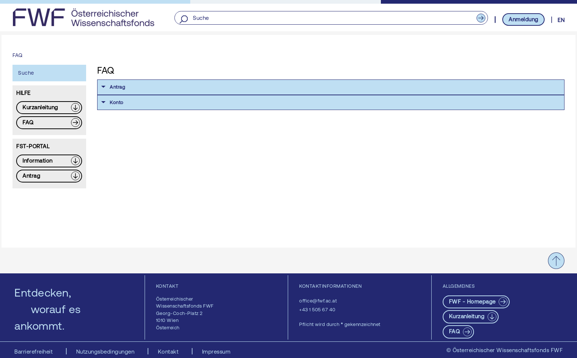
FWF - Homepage (473, 301)
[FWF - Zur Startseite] (83, 17)
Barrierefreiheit (34, 351)
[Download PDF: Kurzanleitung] (49, 107)
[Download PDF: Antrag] (49, 176)
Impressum (216, 351)
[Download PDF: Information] (49, 161)
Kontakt (169, 351)
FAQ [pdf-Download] (455, 331)
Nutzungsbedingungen (106, 351)
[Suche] (331, 18)
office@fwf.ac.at (318, 301)
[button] (330, 87)
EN (560, 20)
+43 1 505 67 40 (317, 309)
